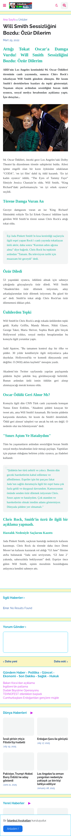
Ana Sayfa (9, 19)
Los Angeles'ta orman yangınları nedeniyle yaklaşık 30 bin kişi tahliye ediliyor (50, 779)
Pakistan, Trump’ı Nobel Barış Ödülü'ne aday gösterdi (18, 777)
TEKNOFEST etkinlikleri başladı (22, 693)
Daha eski (60, 661)
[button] (4, 5)
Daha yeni (11, 661)
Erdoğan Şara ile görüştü (52, 738)
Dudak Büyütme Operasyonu (21, 690)
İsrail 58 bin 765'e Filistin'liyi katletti (14, 740)
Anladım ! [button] (13, 828)
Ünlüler (22, 19)
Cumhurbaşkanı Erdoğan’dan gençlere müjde (31, 697)
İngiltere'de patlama (15, 686)
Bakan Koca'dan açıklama (19, 682)
